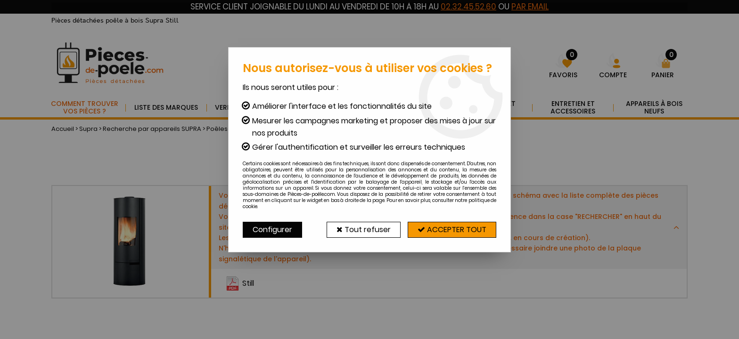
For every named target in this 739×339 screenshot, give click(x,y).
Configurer (272, 229)
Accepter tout (452, 229)
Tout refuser (364, 229)
